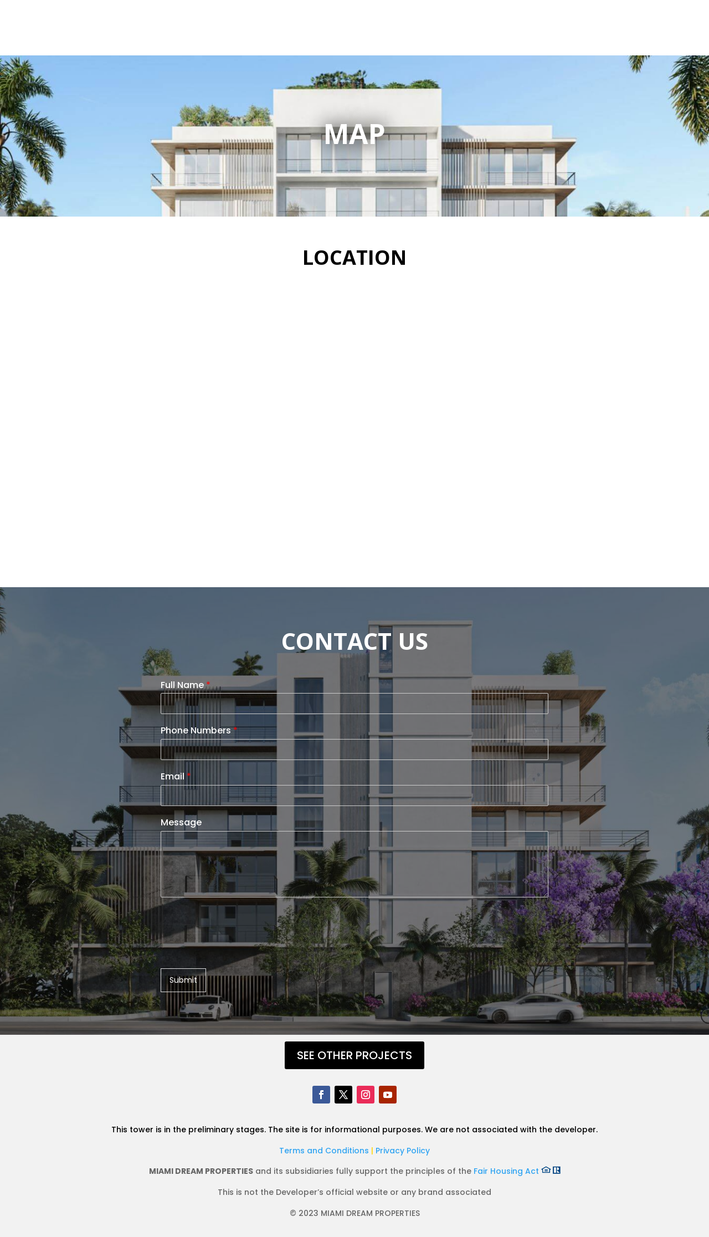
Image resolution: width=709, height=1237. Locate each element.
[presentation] (245, 950)
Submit (183, 980)
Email (176, 777)
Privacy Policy (403, 1150)
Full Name (185, 685)
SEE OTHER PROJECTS (354, 1055)
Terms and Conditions (325, 1150)
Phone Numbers (199, 731)
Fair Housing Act (517, 1171)
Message (181, 823)
